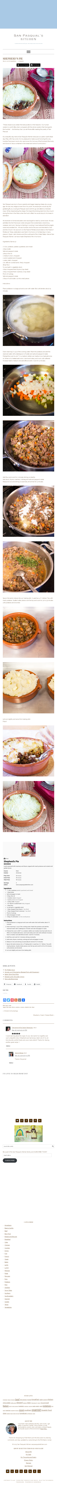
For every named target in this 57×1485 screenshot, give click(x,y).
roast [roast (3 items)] (4, 1410)
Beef (6, 1231)
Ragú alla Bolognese (11, 979)
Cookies (7, 1248)
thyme (33, 1007)
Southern (7, 1293)
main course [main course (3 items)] (15, 1406)
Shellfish (7, 1287)
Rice (6, 1285)
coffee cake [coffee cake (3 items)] (13, 1402)
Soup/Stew (8, 1290)
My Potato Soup (10, 970)
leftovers (14, 1007)
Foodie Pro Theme (22, 1480)
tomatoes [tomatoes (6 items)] (23, 1413)
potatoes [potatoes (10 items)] (47, 1406)
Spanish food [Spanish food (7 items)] (47, 1410)
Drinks (7, 1251)
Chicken (7, 1245)
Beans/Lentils (9, 1228)
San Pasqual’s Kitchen (28, 38)
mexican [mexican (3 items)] (26, 1406)
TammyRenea (19, 1053)
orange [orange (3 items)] (30, 1406)
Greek (6, 1259)
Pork (6, 1279)
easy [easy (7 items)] (29, 1403)
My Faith (28, 1454)
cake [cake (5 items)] (41, 1399)
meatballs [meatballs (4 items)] (21, 1406)
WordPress (37, 1482)
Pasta (6, 1273)
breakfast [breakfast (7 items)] (35, 1399)
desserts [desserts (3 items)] (25, 1402)
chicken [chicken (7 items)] (50, 1399)
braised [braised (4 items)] (29, 1399)
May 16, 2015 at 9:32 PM (22, 1055)
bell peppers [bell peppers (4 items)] (23, 1399)
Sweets (7, 1302)
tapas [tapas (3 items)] (14, 1413)
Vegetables (8, 1307)
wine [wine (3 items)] (34, 1413)
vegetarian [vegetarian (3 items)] (29, 1413)
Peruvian (7, 1276)
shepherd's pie (28, 1007)
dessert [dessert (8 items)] (19, 1403)
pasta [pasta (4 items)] (33, 1406)
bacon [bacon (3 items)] (9, 1399)
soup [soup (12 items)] (21, 1410)
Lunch (7, 1268)
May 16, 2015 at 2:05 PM (19, 1030)
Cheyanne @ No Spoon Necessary (22, 1027)
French (7, 1256)
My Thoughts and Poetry (28, 1457)
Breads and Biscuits (11, 1236)
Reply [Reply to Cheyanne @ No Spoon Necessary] (8, 1045)
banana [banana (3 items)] (13, 1399)
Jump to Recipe (22, 65)
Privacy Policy (28, 1460)
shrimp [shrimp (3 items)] (17, 1410)
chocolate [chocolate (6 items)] (6, 1403)
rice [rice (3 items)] (52, 1406)
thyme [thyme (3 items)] (17, 1413)
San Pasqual (28, 1466)
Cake (6, 1242)
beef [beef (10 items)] (17, 1399)
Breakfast (7, 1239)
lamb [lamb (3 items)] (10, 1406)
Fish (6, 1253)
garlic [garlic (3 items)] (38, 1402)
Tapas (6, 1304)
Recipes (28, 1463)
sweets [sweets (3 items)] (8, 1413)
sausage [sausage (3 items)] (13, 1410)
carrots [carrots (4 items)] (45, 1399)
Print (6, 858)
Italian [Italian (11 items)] (6, 1406)
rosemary (22, 1007)
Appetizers (8, 1225)
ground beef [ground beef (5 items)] (44, 1403)
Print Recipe (35, 65)
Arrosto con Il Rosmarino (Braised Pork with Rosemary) (22, 972)
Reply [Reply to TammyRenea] (11, 1062)
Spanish (7, 1299)
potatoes (18, 1007)
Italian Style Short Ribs (12, 974)
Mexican (7, 1270)
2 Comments (21, 61)
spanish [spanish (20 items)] (36, 1409)
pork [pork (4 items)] (41, 1406)
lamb (10, 1007)
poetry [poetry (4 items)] (37, 1406)
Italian (6, 1262)
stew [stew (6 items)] (4, 1413)
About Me (28, 1452)
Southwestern (9, 1296)
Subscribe (10, 1160)
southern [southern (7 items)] (28, 1410)
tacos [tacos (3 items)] (11, 1413)
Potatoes (7, 1282)
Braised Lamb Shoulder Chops (14, 977)
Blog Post (8, 1234)
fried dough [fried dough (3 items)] (34, 1402)
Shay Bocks (34, 1480)
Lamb (10, 1005)
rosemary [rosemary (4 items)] (8, 1410)
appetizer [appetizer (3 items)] (5, 1399)
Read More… (43, 1429)
